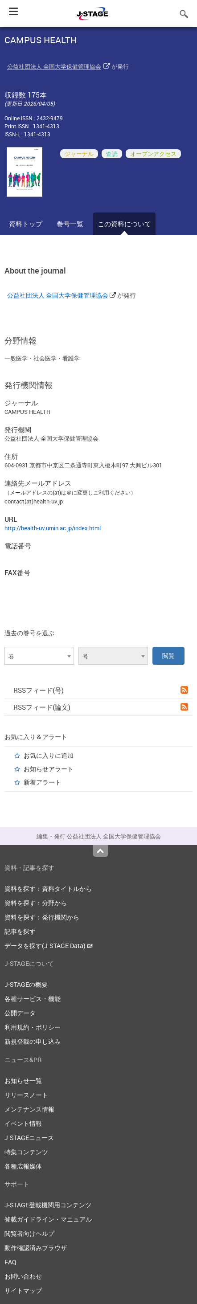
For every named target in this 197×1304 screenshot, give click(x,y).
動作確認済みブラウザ (35, 1247)
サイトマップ (23, 1290)
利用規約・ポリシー (32, 1027)
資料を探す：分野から (35, 903)
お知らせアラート (49, 768)
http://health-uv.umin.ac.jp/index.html (52, 528)
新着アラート (42, 782)
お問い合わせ (23, 1276)
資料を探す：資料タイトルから (48, 888)
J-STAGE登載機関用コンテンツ (47, 1205)
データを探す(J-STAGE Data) (48, 945)
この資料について (124, 223)
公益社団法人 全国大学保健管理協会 (54, 66)
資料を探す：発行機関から (41, 917)
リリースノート (26, 1095)
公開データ (20, 1013)
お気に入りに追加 (49, 755)
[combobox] (39, 656)
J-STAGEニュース (29, 1137)
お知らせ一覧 (23, 1080)
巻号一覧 (70, 223)
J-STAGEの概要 (26, 984)
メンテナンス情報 (29, 1109)
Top (100, 851)
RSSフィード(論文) (100, 707)
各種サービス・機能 (32, 998)
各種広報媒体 (23, 1166)
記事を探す (20, 931)
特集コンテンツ (26, 1152)
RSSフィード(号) (100, 690)
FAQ (10, 1262)
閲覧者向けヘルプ (29, 1233)
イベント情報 (23, 1123)
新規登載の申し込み (32, 1041)
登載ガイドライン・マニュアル (48, 1219)
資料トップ (25, 223)
